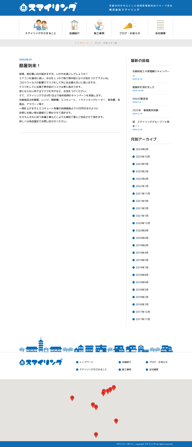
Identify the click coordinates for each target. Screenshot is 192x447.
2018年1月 (142, 304)
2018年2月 (142, 297)
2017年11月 (143, 319)
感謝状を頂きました (143, 87)
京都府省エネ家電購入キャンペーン (150, 73)
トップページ (82, 43)
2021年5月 (142, 201)
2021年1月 (142, 215)
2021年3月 (142, 208)
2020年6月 (142, 238)
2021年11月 (143, 193)
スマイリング (150, 444)
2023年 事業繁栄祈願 (145, 110)
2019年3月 (142, 260)
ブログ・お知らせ (129, 33)
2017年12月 (143, 312)
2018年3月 (142, 289)
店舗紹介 (74, 33)
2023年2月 (142, 171)
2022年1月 (142, 186)
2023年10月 (143, 156)
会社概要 (160, 33)
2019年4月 (142, 252)
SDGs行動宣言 (140, 98)
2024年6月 (142, 149)
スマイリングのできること (40, 33)
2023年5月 (142, 164)
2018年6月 (142, 282)
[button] (96, 407)
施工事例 (99, 33)
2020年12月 (143, 223)
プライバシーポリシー (125, 444)
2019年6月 (142, 245)
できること (93, 369)
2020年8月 (142, 230)
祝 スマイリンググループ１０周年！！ (150, 124)
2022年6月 (142, 178)
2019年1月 (142, 267)
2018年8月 (142, 275)
